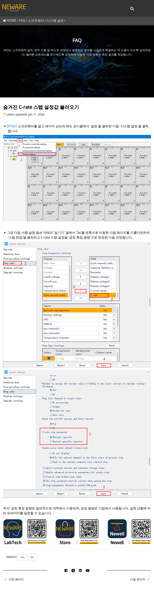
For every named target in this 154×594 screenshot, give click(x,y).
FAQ (22, 21)
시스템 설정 (55, 21)
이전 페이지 (13, 580)
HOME (11, 21)
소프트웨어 (36, 21)
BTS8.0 (12, 126)
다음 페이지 (140, 580)
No (32, 557)
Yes (22, 557)
